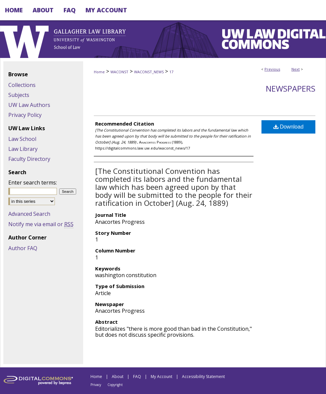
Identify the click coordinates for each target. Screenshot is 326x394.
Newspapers (290, 88)
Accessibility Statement (203, 376)
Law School (22, 139)
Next (295, 69)
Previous (272, 69)
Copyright (115, 384)
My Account (161, 376)
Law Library (23, 149)
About (117, 376)
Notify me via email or (41, 224)
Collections (22, 85)
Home (99, 71)
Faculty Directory (29, 159)
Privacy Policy (25, 115)
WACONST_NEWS (149, 71)
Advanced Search (29, 213)
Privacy (95, 384)
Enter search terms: (32, 182)
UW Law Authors (29, 105)
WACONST (119, 71)
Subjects (18, 95)
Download (288, 127)
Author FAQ (22, 248)
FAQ (137, 376)
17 (171, 71)
